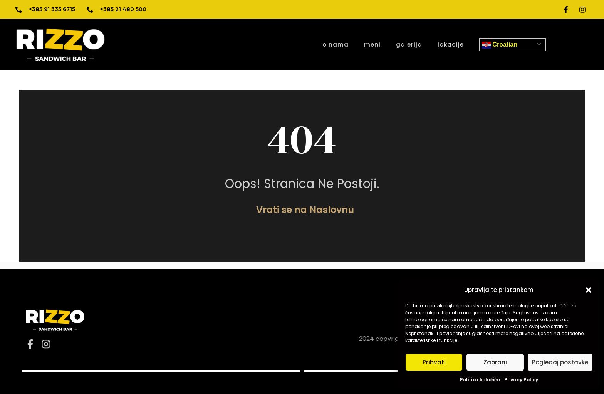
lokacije (451, 44)
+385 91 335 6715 (52, 9)
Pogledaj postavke (560, 362)
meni (372, 44)
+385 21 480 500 (123, 9)
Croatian (499, 45)
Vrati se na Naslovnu (305, 209)
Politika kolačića (480, 379)
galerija (409, 44)
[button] (588, 290)
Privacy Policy (521, 379)
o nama (335, 44)
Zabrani (495, 362)
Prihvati (434, 362)
